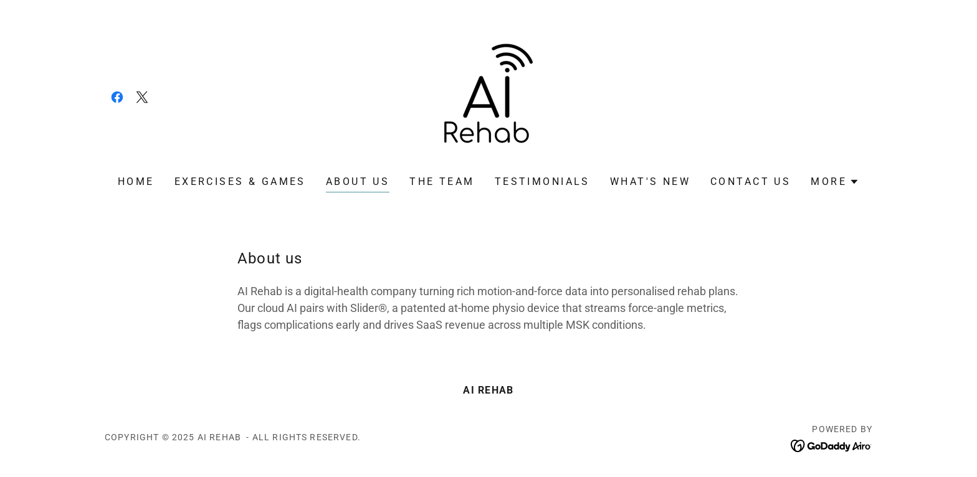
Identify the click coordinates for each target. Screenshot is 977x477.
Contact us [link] (750, 181)
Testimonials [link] (542, 181)
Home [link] (136, 181)
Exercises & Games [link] (240, 181)
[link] (117, 97)
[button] (835, 181)
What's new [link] (650, 181)
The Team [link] (441, 181)
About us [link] (357, 181)
